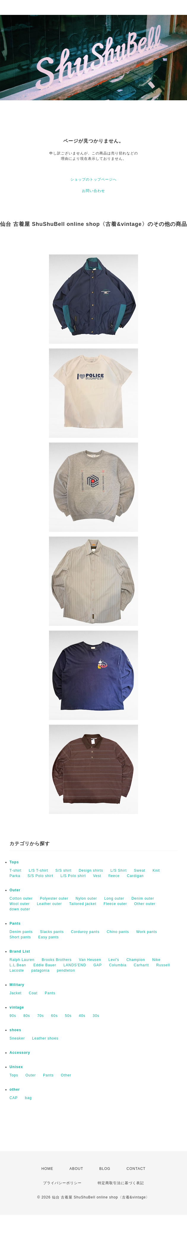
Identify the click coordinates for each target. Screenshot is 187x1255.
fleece (114, 876)
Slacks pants (52, 932)
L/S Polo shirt (73, 876)
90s (12, 1016)
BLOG (104, 1169)
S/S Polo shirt (40, 876)
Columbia (117, 965)
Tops (14, 862)
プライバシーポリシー (62, 1183)
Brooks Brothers (57, 960)
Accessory (19, 1053)
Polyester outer (54, 898)
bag (28, 1098)
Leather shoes (45, 1038)
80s (26, 1016)
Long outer (114, 898)
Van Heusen (90, 960)
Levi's (113, 960)
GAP (98, 965)
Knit (156, 870)
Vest (97, 876)
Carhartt (141, 965)
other (14, 1089)
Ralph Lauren (21, 960)
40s (82, 1016)
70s (40, 1016)
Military (16, 985)
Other (66, 1075)
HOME (47, 1169)
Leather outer (49, 904)
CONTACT (135, 1169)
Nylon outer (86, 898)
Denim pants (21, 932)
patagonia (40, 970)
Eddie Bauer (44, 965)
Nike (156, 960)
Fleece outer (115, 904)
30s (96, 1016)
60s (54, 1016)
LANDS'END (75, 965)
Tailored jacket (82, 904)
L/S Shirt (118, 870)
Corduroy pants (85, 932)
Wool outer (19, 904)
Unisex (16, 1067)
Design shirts (91, 870)
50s (68, 1016)
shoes (15, 1030)
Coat (33, 993)
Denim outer (142, 898)
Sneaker (17, 1038)
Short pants (20, 937)
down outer (19, 909)
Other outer (145, 904)
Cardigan (135, 876)
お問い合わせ (93, 191)
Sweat (139, 870)
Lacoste (16, 970)
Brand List (19, 951)
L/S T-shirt (38, 870)
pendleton (66, 970)
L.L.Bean (17, 965)
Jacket (15, 993)
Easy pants (48, 937)
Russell (163, 965)
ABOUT (76, 1169)
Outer (14, 890)
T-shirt (15, 870)
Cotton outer (21, 898)
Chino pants (118, 932)
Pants (15, 923)
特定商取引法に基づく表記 (121, 1183)
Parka (14, 876)
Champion (135, 960)
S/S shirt (64, 870)
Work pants (146, 932)
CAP (13, 1098)
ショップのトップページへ (93, 179)
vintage (16, 1007)
